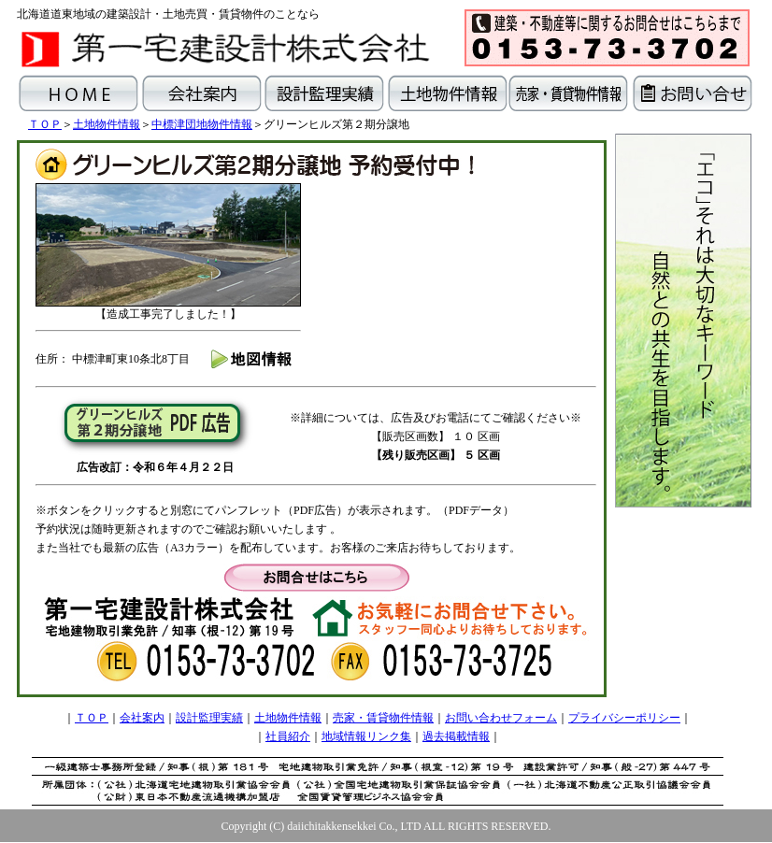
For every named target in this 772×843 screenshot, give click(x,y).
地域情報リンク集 (366, 736)
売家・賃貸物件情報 (383, 717)
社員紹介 (287, 736)
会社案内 (142, 717)
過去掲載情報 (456, 736)
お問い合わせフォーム (501, 717)
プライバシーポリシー (624, 717)
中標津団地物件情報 (201, 124)
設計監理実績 (209, 717)
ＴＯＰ (45, 124)
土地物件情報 (106, 124)
